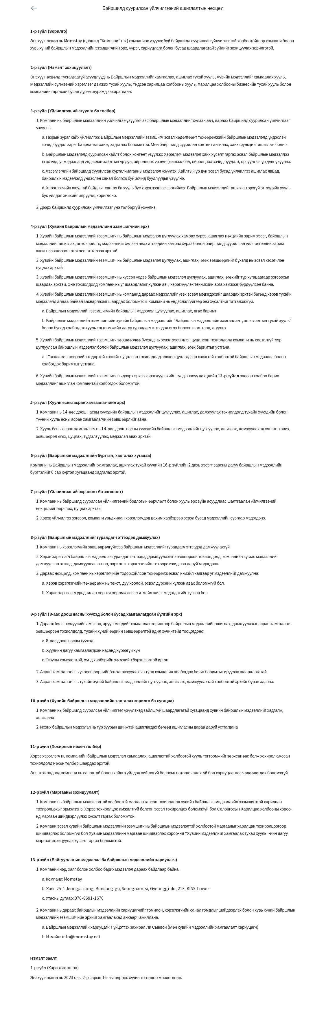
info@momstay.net (81, 936)
